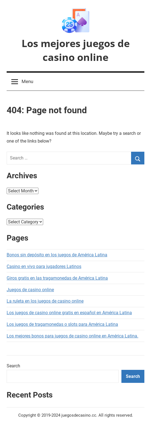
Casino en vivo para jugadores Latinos (44, 266)
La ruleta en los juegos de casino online (45, 301)
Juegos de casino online (30, 289)
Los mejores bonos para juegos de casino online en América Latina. (72, 336)
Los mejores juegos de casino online (76, 50)
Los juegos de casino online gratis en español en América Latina (69, 312)
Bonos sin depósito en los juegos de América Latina (57, 254)
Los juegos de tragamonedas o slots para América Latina (62, 324)
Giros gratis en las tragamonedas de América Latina (57, 278)
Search (13, 365)
